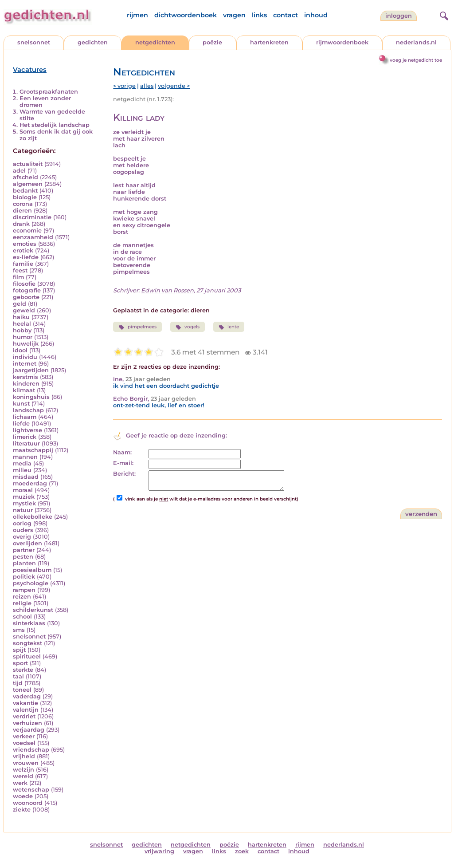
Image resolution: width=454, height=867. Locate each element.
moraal (23, 490)
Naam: (122, 452)
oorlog (22, 523)
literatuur (26, 443)
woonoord (28, 803)
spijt (19, 649)
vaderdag (27, 696)
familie (23, 263)
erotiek (23, 250)
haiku (21, 317)
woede (23, 796)
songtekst (27, 643)
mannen (25, 456)
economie (27, 230)
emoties (24, 243)
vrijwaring (159, 851)
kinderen (26, 383)
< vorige (124, 86)
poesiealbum (32, 570)
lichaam (24, 417)
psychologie (30, 583)
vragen (234, 15)
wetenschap (31, 789)
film (18, 277)
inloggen (398, 15)
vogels (188, 327)
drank (21, 224)
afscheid (25, 177)
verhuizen (27, 723)
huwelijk (26, 343)
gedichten (93, 42)
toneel (22, 689)
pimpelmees (137, 327)
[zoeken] (442, 14)
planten (24, 563)
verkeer (24, 736)
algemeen (28, 184)
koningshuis (31, 397)
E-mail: (123, 463)
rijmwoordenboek (342, 42)
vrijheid (24, 756)
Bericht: (124, 473)
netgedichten (155, 42)
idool (20, 350)
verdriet (24, 716)
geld (19, 303)
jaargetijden (31, 370)
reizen (22, 596)
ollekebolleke (32, 516)
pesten (23, 556)
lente (229, 327)
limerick (24, 437)
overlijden (27, 543)
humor (22, 337)
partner (24, 550)
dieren (22, 210)
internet (24, 363)
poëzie (212, 42)
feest (20, 270)
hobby (22, 330)
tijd (18, 683)
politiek (24, 576)
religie (22, 603)
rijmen (137, 15)
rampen (24, 590)
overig (22, 536)
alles (146, 86)
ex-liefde (26, 257)
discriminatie (32, 217)
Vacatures (30, 70)
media (22, 463)
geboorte (26, 297)
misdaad (26, 476)
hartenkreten (269, 42)
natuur (23, 510)
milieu (22, 470)
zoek (242, 851)
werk (20, 783)
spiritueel (27, 656)
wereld (23, 776)
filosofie (24, 283)
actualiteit (28, 164)
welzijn (23, 769)
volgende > (174, 86)
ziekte (22, 809)
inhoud (316, 15)
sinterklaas (29, 623)
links (259, 15)
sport (20, 663)
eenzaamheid (33, 237)
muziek (24, 496)
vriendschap (31, 749)
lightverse (27, 430)
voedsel (24, 743)
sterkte (23, 669)
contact (285, 15)
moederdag (30, 483)
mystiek (24, 503)
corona (23, 204)
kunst (21, 403)
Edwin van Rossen (167, 290)
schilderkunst (33, 610)
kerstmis (25, 377)
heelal (22, 323)
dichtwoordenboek (185, 15)
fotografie (27, 290)
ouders (23, 530)
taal (18, 676)
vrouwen (26, 763)
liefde (21, 423)
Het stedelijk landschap (55, 125)
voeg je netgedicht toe (416, 60)
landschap (28, 410)
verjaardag (28, 729)
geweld (24, 310)
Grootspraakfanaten (49, 91)
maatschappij (33, 450)
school (22, 616)
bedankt (25, 190)
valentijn (26, 709)
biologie (25, 197)
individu (25, 357)
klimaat (24, 390)
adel (19, 170)
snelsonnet (33, 42)
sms (19, 630)
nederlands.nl (416, 42)
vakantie (25, 703)
